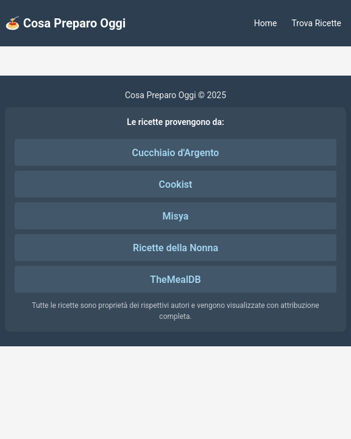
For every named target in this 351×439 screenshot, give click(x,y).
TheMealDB (175, 279)
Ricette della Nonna (175, 248)
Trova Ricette (316, 23)
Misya (176, 216)
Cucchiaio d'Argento (175, 153)
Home (265, 23)
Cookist (176, 184)
